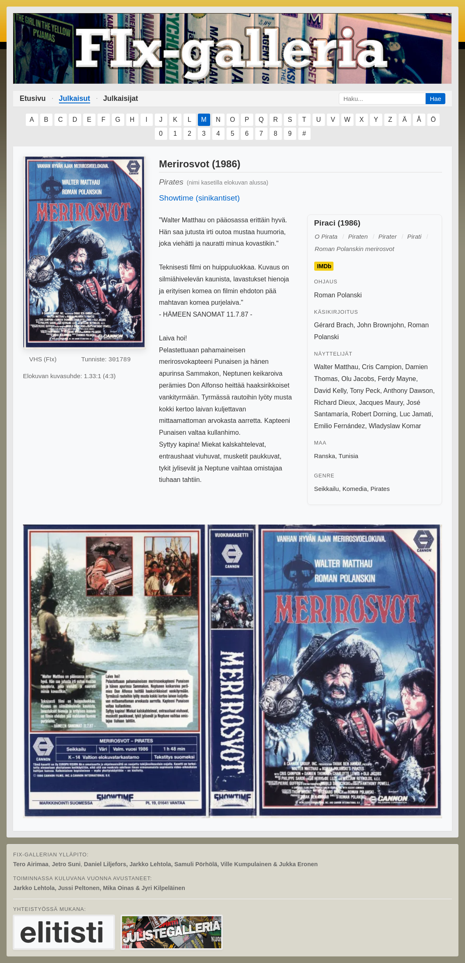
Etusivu (33, 98)
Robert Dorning (374, 414)
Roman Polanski (338, 295)
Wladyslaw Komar (395, 425)
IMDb (324, 266)
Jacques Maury (381, 402)
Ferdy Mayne (397, 378)
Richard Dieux (334, 402)
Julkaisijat (120, 98)
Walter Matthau (336, 366)
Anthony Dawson (408, 390)
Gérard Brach (334, 325)
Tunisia (348, 455)
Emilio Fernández (339, 425)
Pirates (380, 488)
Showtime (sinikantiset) (199, 198)
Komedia (355, 488)
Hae (435, 98)
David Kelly (330, 390)
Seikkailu (326, 488)
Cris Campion (381, 366)
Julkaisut (74, 98)
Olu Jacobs (357, 378)
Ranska (325, 455)
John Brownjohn (380, 325)
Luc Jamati (415, 414)
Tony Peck (365, 390)
